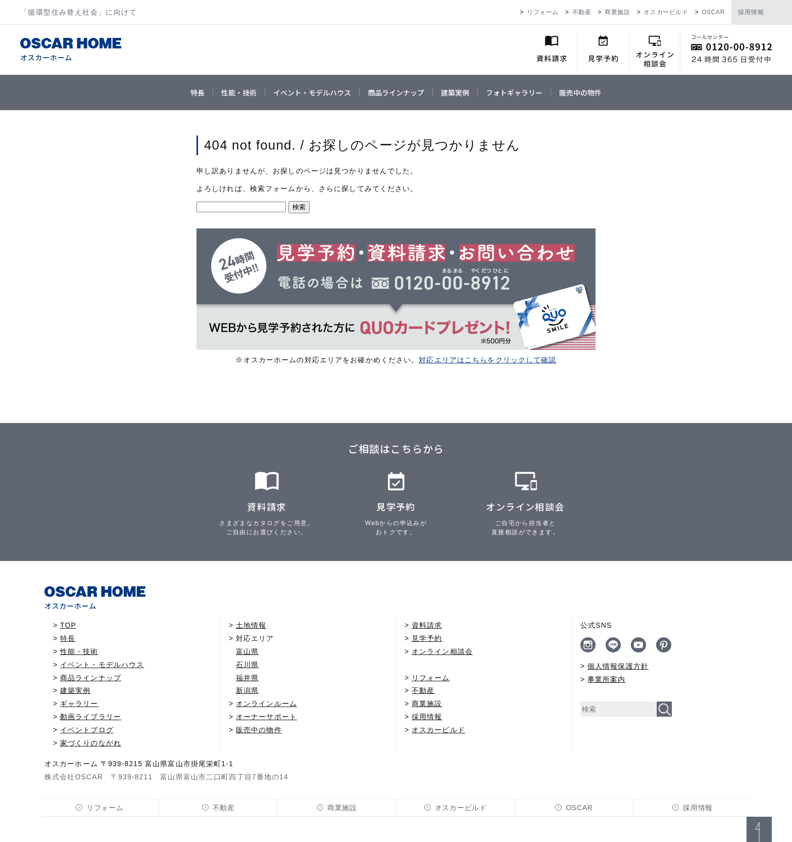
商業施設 (617, 12)
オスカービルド (665, 12)
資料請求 (427, 625)
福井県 (247, 678)
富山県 (247, 651)
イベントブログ (87, 730)
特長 (197, 92)
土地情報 (251, 625)
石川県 (247, 665)
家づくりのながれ (90, 743)
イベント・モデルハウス (312, 92)
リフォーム (543, 12)
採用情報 (751, 12)
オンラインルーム (266, 703)
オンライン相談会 (442, 651)
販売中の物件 (580, 92)
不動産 (581, 12)
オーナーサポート (266, 717)
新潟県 (247, 690)
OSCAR (713, 12)
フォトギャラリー (514, 92)
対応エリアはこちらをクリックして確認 (487, 360)
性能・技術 (239, 92)
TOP (68, 625)
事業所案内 (606, 679)
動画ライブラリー (90, 717)
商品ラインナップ (396, 92)
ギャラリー (79, 703)
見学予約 (427, 638)
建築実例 (455, 92)
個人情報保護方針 (618, 666)
